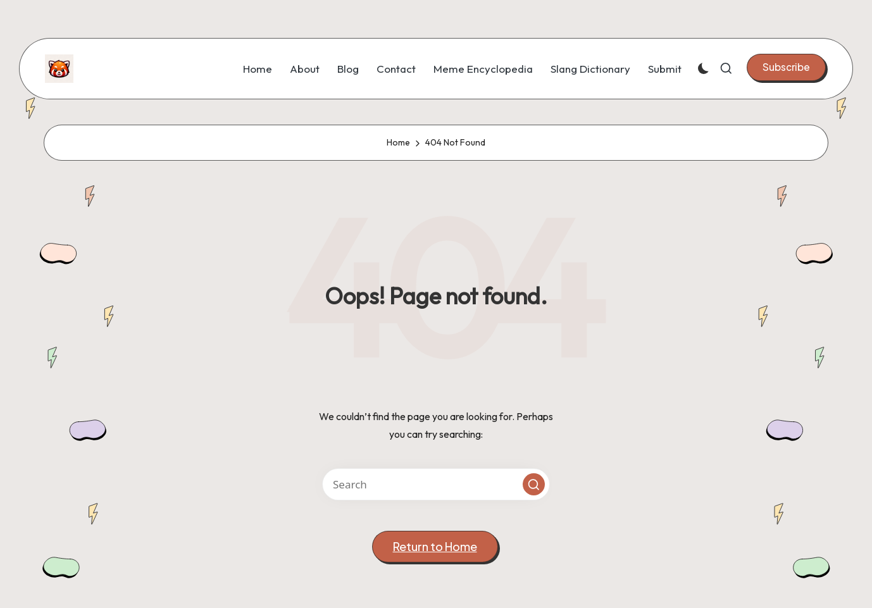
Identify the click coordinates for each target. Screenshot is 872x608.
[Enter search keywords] (436, 484)
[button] (786, 67)
